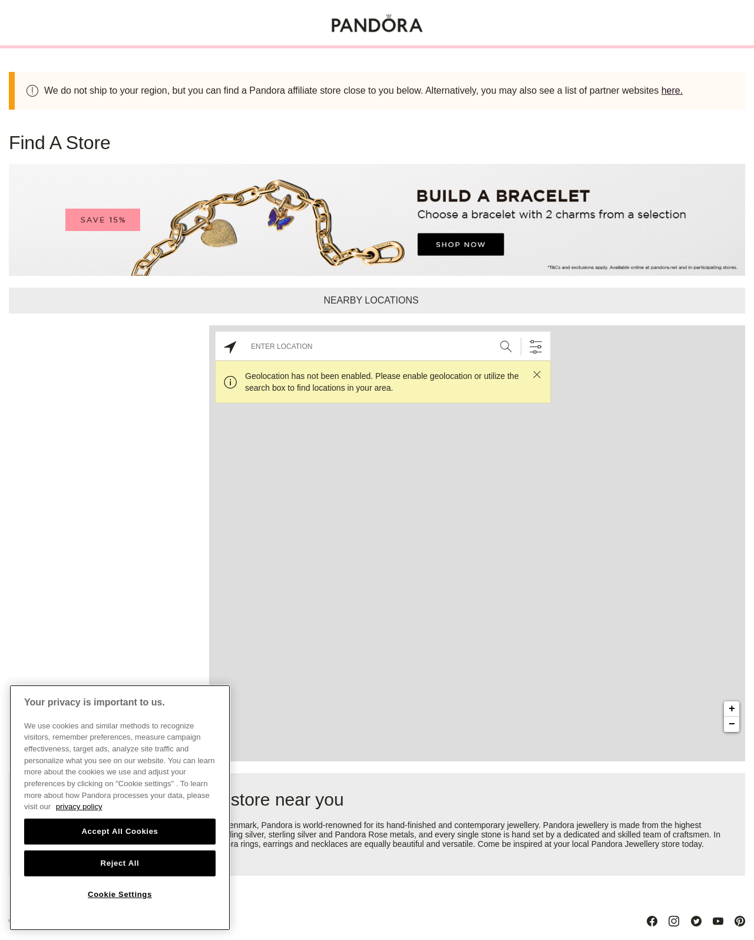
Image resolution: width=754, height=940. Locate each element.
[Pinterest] (740, 921)
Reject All (120, 863)
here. (672, 90)
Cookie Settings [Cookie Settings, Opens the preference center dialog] (120, 894)
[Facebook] (652, 921)
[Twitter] (696, 921)
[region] (119, 808)
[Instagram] (674, 921)
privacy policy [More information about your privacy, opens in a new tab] (79, 806)
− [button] (732, 724)
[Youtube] (718, 921)
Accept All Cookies (119, 831)
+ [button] (732, 709)
